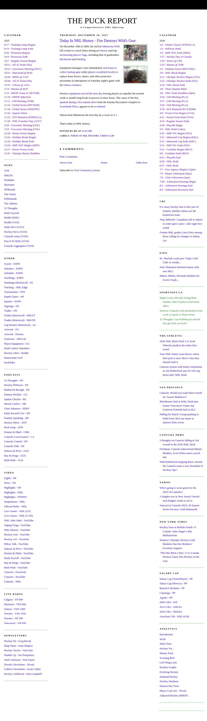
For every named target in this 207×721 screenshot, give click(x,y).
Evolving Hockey (169, 672)
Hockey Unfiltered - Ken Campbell (23, 673)
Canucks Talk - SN (14, 446)
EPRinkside (10, 198)
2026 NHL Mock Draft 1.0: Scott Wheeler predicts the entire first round (178, 345)
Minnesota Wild (110, 46)
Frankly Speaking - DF (16, 418)
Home (104, 162)
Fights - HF (10, 478)
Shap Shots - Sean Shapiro (18, 645)
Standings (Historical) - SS (18, 282)
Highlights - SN (12, 487)
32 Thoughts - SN (13, 380)
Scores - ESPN (12, 263)
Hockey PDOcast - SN (16, 385)
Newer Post (66, 162)
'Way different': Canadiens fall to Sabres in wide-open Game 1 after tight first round (181, 223)
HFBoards (9, 189)
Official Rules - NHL (15, 506)
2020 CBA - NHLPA (171, 611)
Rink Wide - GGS (13, 460)
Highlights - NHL (13, 492)
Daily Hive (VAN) (14, 227)
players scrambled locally (101, 72)
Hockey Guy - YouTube (17, 534)
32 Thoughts (11, 208)
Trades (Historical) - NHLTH (19, 320)
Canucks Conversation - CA (19, 436)
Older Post (141, 162)
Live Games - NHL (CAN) (18, 515)
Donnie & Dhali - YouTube (18, 553)
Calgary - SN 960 (13, 599)
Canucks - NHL (12, 581)
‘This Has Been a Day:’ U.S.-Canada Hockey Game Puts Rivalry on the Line (179, 556)
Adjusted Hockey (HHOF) (174, 695)
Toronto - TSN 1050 (15, 613)
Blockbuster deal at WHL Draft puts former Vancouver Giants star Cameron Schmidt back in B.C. (179, 405)
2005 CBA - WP (168, 602)
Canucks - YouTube (14, 576)
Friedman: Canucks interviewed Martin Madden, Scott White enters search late (181, 453)
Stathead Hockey (169, 676)
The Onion (10, 194)
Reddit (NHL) (11, 217)
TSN (6, 170)
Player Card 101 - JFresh (173, 690)
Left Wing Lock (168, 662)
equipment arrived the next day (85, 93)
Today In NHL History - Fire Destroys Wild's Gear (98, 41)
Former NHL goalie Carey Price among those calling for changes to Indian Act (181, 236)
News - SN (10, 482)
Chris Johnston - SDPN (16, 408)
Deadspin (9, 179)
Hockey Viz (166, 648)
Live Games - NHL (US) (17, 511)
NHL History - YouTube (17, 529)
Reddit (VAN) (11, 222)
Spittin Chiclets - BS (15, 399)
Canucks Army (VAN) (16, 236)
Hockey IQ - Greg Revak (17, 641)
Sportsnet (9, 184)
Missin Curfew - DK (15, 403)
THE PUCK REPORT (102, 20)
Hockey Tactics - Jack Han (18, 650)
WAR (163, 639)
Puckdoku (9, 362)
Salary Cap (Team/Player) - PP (176, 578)
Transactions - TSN (14, 291)
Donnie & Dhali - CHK (16, 432)
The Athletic (11, 203)
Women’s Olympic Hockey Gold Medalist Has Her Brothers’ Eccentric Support (177, 544)
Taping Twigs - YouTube (17, 525)
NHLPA (8, 175)
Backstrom (65, 59)
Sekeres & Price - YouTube (18, 548)
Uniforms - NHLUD (15, 338)
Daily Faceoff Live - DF (17, 413)
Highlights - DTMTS (15, 496)
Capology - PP (167, 592)
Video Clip (107, 136)
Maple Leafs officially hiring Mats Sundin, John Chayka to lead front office (179, 301)
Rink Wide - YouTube (16, 567)
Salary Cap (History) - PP (173, 583)
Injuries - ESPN (12, 301)
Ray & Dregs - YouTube (17, 562)
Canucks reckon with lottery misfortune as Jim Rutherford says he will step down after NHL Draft (181, 370)
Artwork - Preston (13, 334)
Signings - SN (11, 306)
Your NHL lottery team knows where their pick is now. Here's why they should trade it (179, 358)
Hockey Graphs (168, 667)
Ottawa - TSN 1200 (14, 609)
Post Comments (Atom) (87, 170)
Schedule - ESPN (13, 273)
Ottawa (103, 50)
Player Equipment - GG (16, 343)
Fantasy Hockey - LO (15, 394)
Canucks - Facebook (15, 572)
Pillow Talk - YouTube (16, 543)
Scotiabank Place (69, 106)
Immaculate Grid (13, 357)
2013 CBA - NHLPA (171, 606)
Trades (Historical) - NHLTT (19, 315)
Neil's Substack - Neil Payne (19, 659)
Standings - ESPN (13, 277)
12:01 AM (87, 131)
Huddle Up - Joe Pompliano (19, 655)
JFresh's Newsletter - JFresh (19, 664)
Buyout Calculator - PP (172, 588)
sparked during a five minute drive (78, 102)
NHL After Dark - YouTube (19, 520)
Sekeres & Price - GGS (16, 450)
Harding (81, 59)
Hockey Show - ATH (15, 422)
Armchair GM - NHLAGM (174, 616)
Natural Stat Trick (169, 686)
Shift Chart (165, 643)
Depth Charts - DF (14, 296)
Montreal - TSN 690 (15, 604)
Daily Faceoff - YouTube (17, 558)
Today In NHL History (84, 136)
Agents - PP (166, 597)
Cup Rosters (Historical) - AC (20, 324)
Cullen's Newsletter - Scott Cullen (22, 669)
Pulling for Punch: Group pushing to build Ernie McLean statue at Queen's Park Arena (179, 418)
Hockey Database (169, 681)
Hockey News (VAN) (15, 231)
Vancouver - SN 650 (15, 623)
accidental (99, 106)
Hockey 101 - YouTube (16, 539)
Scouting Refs (167, 657)
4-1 (115, 114)
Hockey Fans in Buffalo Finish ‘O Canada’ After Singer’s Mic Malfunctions (178, 531)
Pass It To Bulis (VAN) (16, 241)
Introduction (166, 634)
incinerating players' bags (73, 54)
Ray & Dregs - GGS (15, 455)
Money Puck (166, 653)
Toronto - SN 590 (13, 618)
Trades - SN (10, 310)
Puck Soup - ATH (13, 427)
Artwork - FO (11, 329)
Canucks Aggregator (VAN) (19, 245)
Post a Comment (68, 156)
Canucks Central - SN (16, 441)
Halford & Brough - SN (17, 389)
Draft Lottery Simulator (16, 348)
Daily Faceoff (11, 213)
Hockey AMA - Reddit (16, 353)
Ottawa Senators (72, 85)
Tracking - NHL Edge (16, 287)
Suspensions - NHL (14, 501)
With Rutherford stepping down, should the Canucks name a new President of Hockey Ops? (181, 465)
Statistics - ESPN (13, 268)
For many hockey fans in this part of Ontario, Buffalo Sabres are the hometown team (179, 210)
